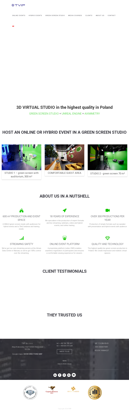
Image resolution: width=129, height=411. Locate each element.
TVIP (69, 409)
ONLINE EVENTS (18, 15)
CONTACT (112, 15)
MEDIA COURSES (75, 15)
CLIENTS (88, 15)
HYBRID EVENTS (35, 15)
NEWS (64, 361)
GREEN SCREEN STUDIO (55, 15)
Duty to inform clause (64, 364)
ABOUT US (100, 15)
